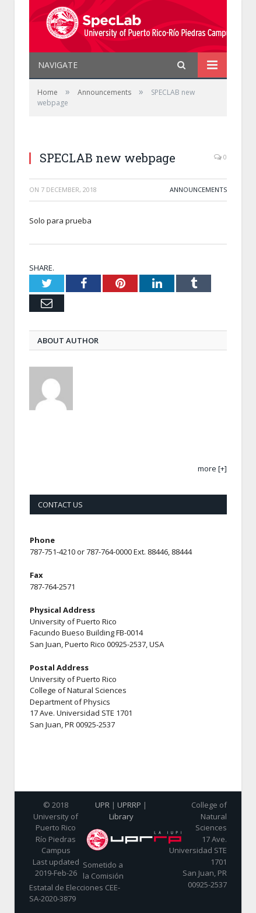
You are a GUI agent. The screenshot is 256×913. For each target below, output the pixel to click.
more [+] (212, 468)
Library (121, 816)
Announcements (198, 189)
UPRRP (129, 805)
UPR (102, 805)
